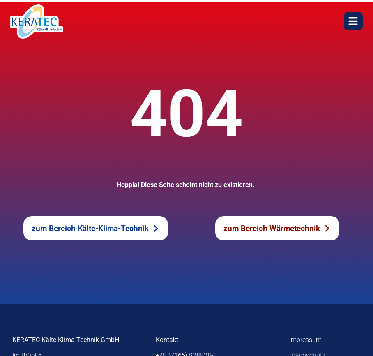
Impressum (305, 340)
